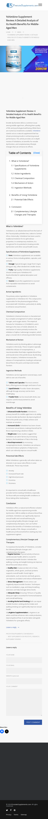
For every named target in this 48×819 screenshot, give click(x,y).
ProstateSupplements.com (21, 804)
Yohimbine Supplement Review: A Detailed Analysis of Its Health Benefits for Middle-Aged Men (23, 114)
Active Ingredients (22, 173)
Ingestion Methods (23, 187)
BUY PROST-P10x (38, 54)
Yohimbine (36, 131)
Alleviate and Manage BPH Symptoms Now (41, 49)
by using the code (41, 66)
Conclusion (16, 207)
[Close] (36, 153)
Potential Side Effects (23, 199)
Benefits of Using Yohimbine (24, 195)
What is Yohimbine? (20, 161)
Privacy (8, 814)
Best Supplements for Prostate (19, 636)
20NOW (41, 68)
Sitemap (24, 814)
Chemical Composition (24, 178)
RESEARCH (35, 636)
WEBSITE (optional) (12, 676)
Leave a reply (11, 627)
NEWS (19, 32)
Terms (16, 814)
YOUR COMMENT (12, 686)
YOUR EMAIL (10, 665)
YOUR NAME (10, 655)
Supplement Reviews (13, 639)
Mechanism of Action (23, 183)
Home (8, 32)
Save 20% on (39, 63)
